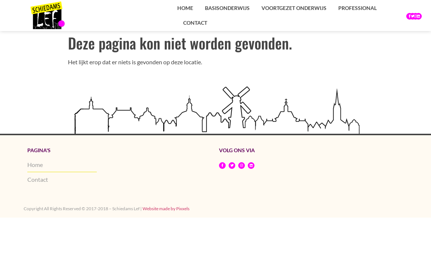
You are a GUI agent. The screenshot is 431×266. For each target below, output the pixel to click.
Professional (357, 8)
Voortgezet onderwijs (293, 8)
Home (185, 8)
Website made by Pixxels (166, 208)
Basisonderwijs (227, 8)
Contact (195, 23)
